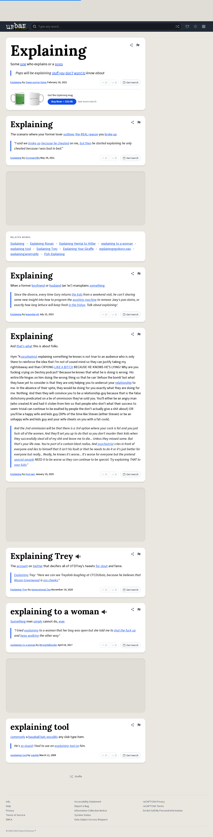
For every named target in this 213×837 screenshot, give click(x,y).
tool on (74, 746)
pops (59, 64)
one (23, 64)
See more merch (87, 102)
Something (18, 621)
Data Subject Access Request (90, 820)
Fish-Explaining (54, 254)
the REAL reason (86, 134)
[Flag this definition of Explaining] (138, 45)
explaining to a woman (117, 243)
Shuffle (75, 776)
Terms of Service (15, 815)
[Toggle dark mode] (195, 26)
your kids (20, 465)
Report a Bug (81, 806)
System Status (82, 815)
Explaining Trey (46, 249)
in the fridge (77, 305)
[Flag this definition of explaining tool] (139, 725)
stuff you (58, 73)
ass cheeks (50, 580)
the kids (77, 294)
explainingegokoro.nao (115, 249)
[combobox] (106, 26)
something (97, 285)
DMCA (9, 820)
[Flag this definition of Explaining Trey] (139, 554)
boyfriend (38, 285)
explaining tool (20, 249)
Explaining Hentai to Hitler (77, 243)
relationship (123, 382)
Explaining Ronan (42, 243)
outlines (68, 134)
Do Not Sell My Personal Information (163, 811)
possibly (52, 737)
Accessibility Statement (87, 802)
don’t (69, 73)
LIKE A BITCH (63, 367)
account (22, 566)
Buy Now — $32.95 (62, 102)
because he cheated (55, 143)
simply (37, 621)
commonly (17, 737)
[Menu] (203, 26)
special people (24, 459)
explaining (31, 630)
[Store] (187, 26)
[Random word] (177, 26)
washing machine (85, 299)
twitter (38, 566)
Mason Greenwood (27, 580)
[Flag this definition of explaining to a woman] (139, 609)
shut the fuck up (125, 630)
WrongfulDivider (48, 645)
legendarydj (32, 314)
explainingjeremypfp (24, 254)
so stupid (27, 746)
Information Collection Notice (90, 811)
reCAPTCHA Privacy (154, 802)
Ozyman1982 (33, 158)
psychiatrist (29, 356)
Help (8, 806)
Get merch (130, 82)
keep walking (29, 635)
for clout (102, 566)
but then (85, 143)
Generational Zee (41, 590)
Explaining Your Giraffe (78, 249)
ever (61, 621)
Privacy (10, 811)
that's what (24, 346)
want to (79, 73)
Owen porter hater (36, 82)
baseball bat (36, 737)
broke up (111, 134)
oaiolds (35, 755)
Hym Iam (30, 474)
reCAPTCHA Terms (153, 806)
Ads (8, 802)
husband (55, 285)
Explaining (16, 82)
